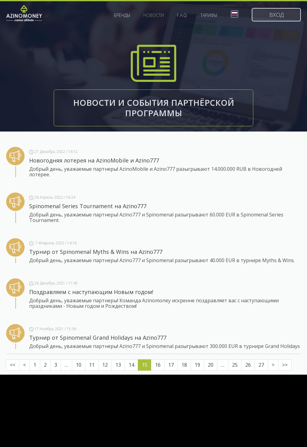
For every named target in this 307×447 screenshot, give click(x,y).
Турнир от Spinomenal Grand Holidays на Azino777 (97, 337)
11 (92, 364)
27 (261, 364)
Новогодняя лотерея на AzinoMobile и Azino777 (94, 160)
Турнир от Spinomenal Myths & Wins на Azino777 (95, 251)
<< (12, 364)
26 (248, 364)
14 (131, 364)
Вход (276, 14)
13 (118, 364)
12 (105, 364)
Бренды (122, 15)
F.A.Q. (182, 15)
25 (235, 364)
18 (184, 364)
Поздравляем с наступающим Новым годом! (91, 292)
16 (158, 364)
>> (285, 364)
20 (210, 364)
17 (171, 364)
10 (78, 364)
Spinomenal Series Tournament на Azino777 (87, 206)
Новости (153, 15)
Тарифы (208, 15)
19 (197, 364)
